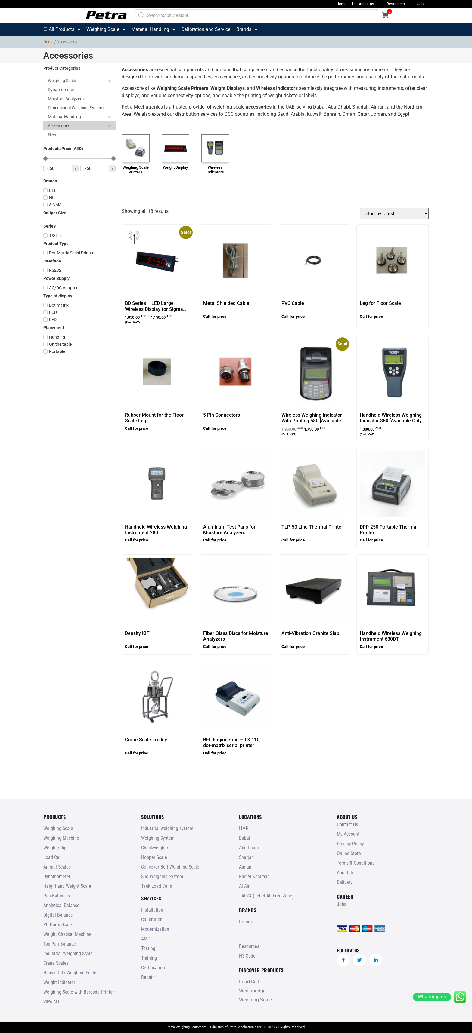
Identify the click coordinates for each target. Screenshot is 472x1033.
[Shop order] (394, 213)
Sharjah (246, 857)
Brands (246, 921)
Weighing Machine (61, 838)
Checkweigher (154, 848)
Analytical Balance (61, 905)
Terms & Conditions (355, 863)
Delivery (344, 882)
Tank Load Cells (156, 886)
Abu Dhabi (249, 848)
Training (149, 958)
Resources (396, 4)
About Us (345, 872)
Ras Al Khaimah (254, 876)
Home (341, 4)
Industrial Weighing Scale (68, 953)
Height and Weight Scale (67, 886)
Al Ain (244, 886)
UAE (243, 828)
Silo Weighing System (162, 876)
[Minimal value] (79, 158)
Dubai (244, 838)
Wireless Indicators (215, 169)
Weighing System (158, 838)
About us (366, 4)
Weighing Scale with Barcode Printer (78, 992)
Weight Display (175, 167)
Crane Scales (56, 963)
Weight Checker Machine (67, 934)
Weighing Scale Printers (136, 169)
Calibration (152, 919)
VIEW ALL (51, 1001)
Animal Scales (57, 867)
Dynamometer (56, 876)
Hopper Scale (154, 857)
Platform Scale (57, 924)
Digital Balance (58, 915)
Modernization (155, 929)
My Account (348, 834)
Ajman (245, 867)
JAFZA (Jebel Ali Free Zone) (266, 896)
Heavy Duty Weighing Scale (69, 973)
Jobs (421, 4)
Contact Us (347, 824)
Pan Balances (56, 896)
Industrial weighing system (167, 828)
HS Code (247, 956)
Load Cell (52, 857)
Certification (153, 967)
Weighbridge (55, 848)
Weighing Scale (58, 828)
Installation (152, 910)
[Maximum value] (95, 168)
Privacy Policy (350, 844)
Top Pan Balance (59, 944)
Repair (147, 977)
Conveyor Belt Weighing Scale (170, 867)
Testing (148, 948)
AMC (145, 939)
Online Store (349, 853)
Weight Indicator (59, 982)
